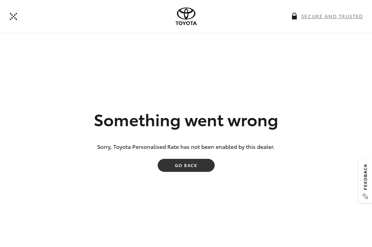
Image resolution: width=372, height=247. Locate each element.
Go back (186, 165)
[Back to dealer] (13, 16)
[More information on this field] (294, 16)
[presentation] (186, 16)
